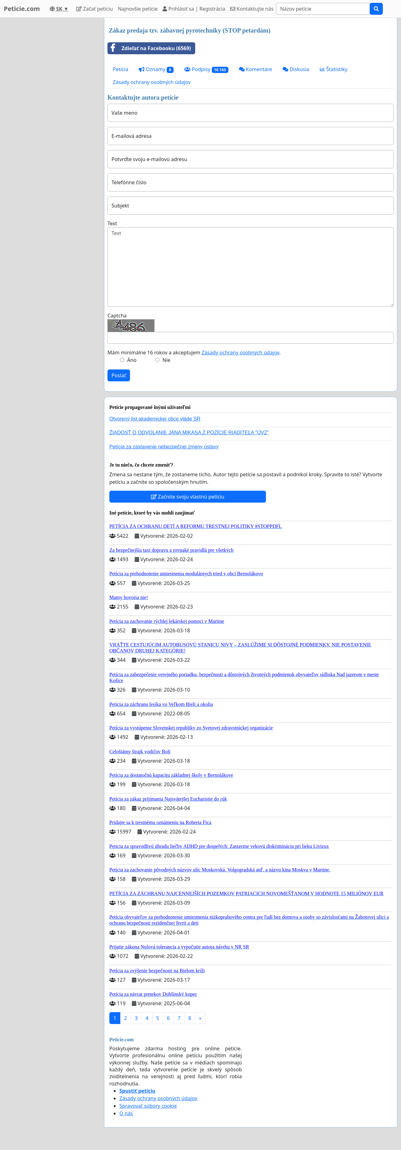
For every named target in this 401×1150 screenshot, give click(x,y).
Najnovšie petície (138, 8)
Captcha (117, 315)
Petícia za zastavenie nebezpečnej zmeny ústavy (164, 446)
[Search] (323, 9)
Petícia (120, 69)
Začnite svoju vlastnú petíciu (187, 496)
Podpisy (206, 69)
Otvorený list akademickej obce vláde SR (154, 418)
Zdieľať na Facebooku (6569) (149, 48)
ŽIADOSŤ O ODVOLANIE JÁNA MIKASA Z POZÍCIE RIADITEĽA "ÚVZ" (189, 432)
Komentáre (255, 69)
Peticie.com (22, 8)
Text (112, 223)
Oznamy (156, 69)
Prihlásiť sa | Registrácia (194, 8)
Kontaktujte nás (251, 8)
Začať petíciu (94, 8)
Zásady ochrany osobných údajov (152, 82)
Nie (166, 360)
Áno (132, 360)
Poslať (119, 375)
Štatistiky (333, 69)
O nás (126, 1113)
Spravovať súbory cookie (148, 1105)
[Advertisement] (50, 112)
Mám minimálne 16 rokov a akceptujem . (194, 352)
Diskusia (296, 69)
